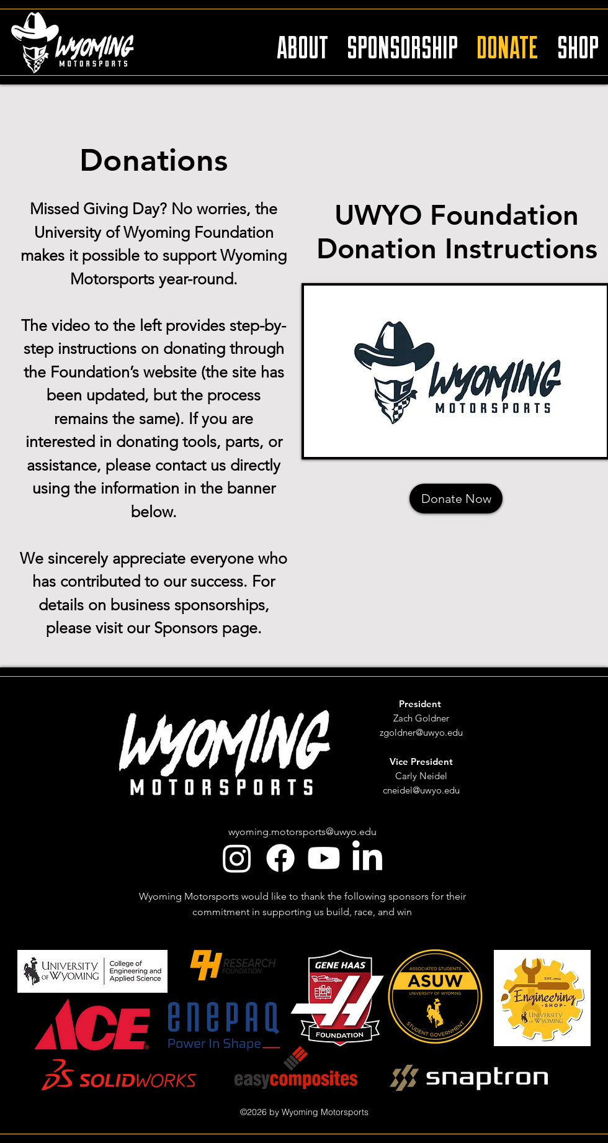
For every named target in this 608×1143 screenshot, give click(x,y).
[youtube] (323, 858)
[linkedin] (367, 858)
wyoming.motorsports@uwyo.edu (302, 832)
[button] (302, 41)
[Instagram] (237, 858)
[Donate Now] (456, 498)
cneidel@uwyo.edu (421, 790)
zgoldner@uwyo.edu (421, 732)
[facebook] (280, 858)
